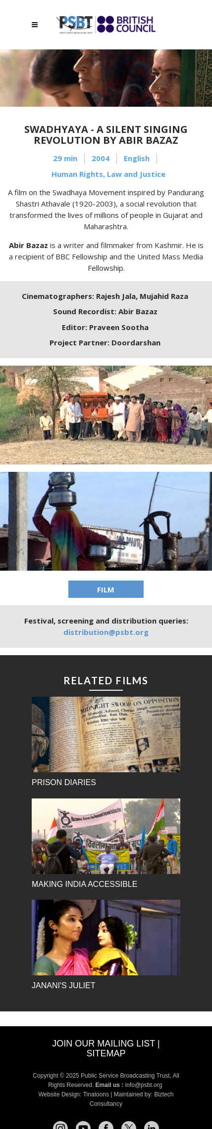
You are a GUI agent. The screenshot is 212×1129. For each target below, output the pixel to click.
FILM (105, 589)
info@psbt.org (144, 1085)
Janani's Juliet (63, 985)
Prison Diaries (64, 782)
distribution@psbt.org (106, 632)
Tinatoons (96, 1094)
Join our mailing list (103, 1043)
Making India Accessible (84, 884)
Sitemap (105, 1053)
